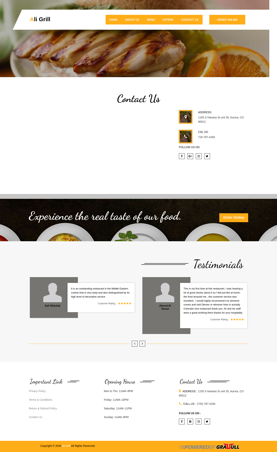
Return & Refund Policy (43, 408)
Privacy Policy (37, 391)
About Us (132, 19)
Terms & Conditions (40, 399)
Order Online (227, 19)
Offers (168, 19)
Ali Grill (40, 19)
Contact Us (190, 19)
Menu (151, 19)
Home (113, 19)
